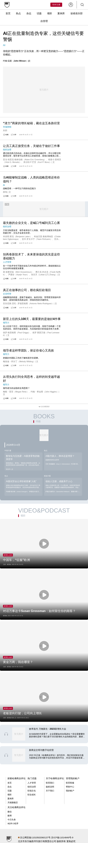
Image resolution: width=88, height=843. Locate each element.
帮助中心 (70, 787)
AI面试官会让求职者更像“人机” (21, 481)
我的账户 (70, 791)
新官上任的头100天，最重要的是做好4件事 (32, 319)
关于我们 (50, 791)
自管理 (44, 21)
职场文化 (32, 791)
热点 (18, 13)
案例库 (61, 13)
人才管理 (32, 783)
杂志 (28, 13)
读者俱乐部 (76, 13)
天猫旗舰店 (12, 802)
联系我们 (50, 783)
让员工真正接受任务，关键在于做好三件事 (31, 146)
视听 (49, 13)
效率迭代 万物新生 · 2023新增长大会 (47, 729)
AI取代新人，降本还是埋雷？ (60, 456)
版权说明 (50, 787)
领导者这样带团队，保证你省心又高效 (28, 350)
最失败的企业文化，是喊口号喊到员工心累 (31, 222)
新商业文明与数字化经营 (41, 750)
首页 (8, 13)
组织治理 (32, 787)
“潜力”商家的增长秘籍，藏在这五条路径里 (31, 123)
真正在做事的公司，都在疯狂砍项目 (27, 290)
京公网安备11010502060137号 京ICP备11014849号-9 (46, 837)
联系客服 (70, 783)
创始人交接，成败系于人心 (58, 481)
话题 (39, 13)
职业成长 (32, 794)
